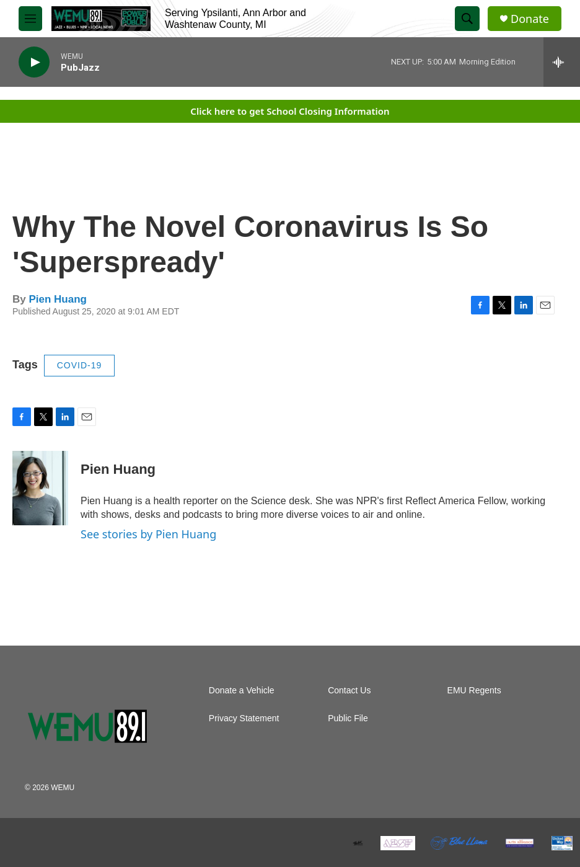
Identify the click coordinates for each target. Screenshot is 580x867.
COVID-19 (79, 365)
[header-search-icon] (467, 18)
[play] (34, 62)
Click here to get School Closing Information (289, 111)
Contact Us (349, 690)
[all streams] (561, 62)
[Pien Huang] (40, 488)
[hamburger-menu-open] (30, 18)
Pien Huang (58, 299)
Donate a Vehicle (242, 690)
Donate (530, 18)
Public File (348, 718)
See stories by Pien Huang (148, 534)
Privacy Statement (244, 718)
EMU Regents (474, 690)
